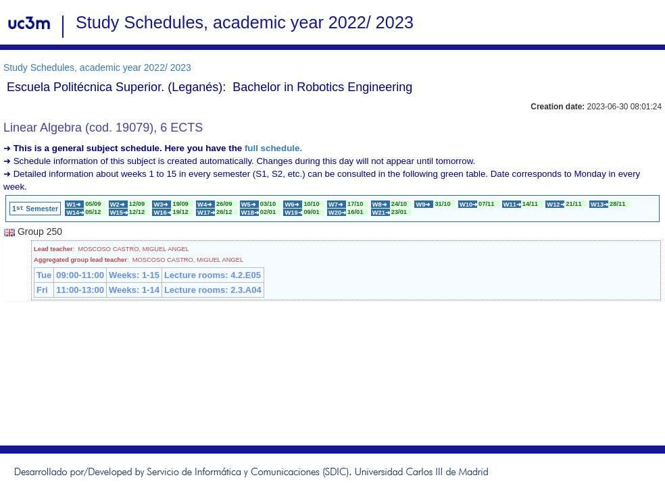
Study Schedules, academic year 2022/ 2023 (97, 67)
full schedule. (273, 148)
